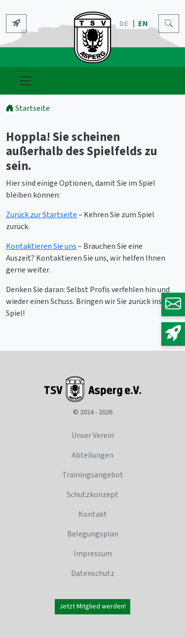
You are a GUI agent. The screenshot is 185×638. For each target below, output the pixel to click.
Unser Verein (93, 435)
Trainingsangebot (92, 475)
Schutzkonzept (92, 494)
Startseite (28, 108)
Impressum (93, 553)
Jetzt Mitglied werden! (92, 606)
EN (143, 23)
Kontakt (92, 514)
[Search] (168, 23)
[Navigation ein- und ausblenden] (25, 81)
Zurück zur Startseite (41, 214)
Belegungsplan (92, 534)
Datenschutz (92, 573)
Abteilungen (92, 455)
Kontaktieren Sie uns (41, 246)
